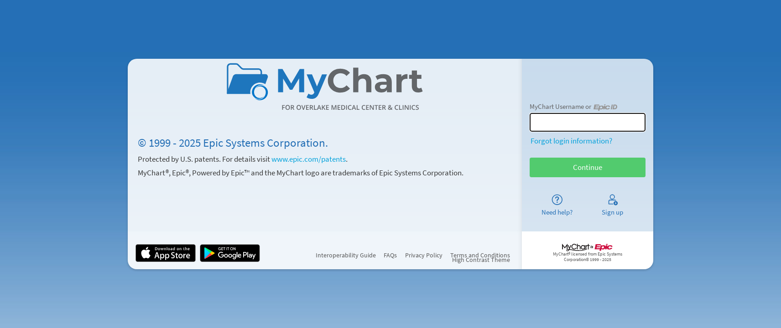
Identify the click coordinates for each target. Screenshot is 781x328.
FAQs (390, 255)
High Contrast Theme (481, 260)
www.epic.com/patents (308, 159)
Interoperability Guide (346, 255)
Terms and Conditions (480, 255)
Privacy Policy (424, 255)
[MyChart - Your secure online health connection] (325, 86)
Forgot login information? (571, 141)
